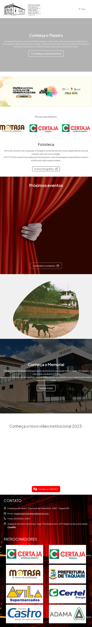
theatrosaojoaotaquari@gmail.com (31, 513)
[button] (46, 489)
